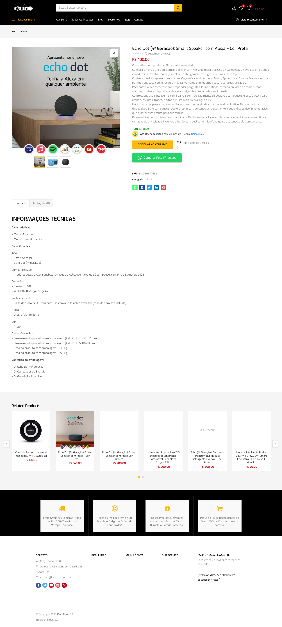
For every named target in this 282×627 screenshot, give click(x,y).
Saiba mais (197, 134)
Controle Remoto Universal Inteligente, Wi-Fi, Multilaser (31, 454)
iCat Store (61, 19)
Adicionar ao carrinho (152, 144)
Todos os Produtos (83, 19)
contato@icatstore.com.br (55, 578)
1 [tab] (139, 478)
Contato (138, 19)
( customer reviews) (157, 54)
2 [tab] (143, 478)
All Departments (24, 19)
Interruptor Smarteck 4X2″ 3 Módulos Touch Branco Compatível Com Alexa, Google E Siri (163, 458)
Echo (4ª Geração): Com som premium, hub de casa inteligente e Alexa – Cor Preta (207, 458)
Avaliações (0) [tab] (41, 203)
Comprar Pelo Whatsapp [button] (157, 158)
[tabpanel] (31, 441)
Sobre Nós (114, 19)
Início (14, 31)
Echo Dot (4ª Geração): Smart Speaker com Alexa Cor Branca (119, 456)
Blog (100, 19)
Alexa (23, 31)
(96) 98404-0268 (50, 562)
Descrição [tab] (21, 203)
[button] (258, 8)
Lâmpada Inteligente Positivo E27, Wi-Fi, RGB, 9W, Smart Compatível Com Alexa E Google (251, 458)
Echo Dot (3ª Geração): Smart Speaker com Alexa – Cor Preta (75, 456)
